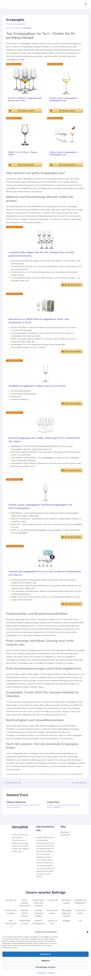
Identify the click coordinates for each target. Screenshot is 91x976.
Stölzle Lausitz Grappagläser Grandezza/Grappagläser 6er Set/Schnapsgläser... (40, 507)
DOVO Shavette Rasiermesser (24, 903)
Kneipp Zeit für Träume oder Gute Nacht (38, 903)
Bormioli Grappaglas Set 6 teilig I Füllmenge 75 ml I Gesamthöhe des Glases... (44, 440)
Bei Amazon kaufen (26, 111)
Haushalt (32, 805)
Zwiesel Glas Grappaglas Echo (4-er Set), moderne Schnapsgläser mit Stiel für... (45, 573)
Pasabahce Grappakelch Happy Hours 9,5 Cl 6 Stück (37, 386)
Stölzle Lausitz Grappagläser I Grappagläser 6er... (63, 99)
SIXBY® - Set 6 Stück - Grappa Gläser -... (22, 153)
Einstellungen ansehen (45, 967)
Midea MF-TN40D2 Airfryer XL (25, 913)
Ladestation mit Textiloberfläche (80, 903)
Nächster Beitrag (80, 783)
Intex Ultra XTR (10, 900)
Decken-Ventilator (16, 802)
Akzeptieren (45, 954)
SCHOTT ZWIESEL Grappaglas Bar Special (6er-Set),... (25, 99)
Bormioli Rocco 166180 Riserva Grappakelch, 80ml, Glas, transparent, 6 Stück (39, 321)
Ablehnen (45, 960)
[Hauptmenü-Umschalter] (86, 4)
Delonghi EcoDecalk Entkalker (38, 913)
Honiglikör (66, 921)
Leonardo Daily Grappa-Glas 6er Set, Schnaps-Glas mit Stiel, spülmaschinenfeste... (41, 254)
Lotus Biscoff (52, 900)
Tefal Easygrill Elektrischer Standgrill (66, 913)
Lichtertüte (53, 802)
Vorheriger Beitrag (12, 783)
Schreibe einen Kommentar (17, 805)
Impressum (51, 973)
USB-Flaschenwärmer (10, 923)
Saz (80, 921)
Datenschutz (41, 973)
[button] (87, 932)
